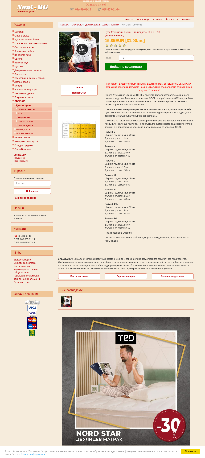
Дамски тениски (26, 109)
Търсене (32, 191)
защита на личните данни (27, 279)
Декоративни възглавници (27, 70)
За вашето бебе (22, 55)
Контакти (172, 19)
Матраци (19, 32)
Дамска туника (25, 125)
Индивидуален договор (26, 269)
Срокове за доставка (24, 263)
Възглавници (21, 62)
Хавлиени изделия (24, 93)
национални (24, 117)
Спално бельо (21, 35)
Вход (129, 19)
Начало (187, 19)
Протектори (20, 74)
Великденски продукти (26, 141)
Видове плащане (22, 259)
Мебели (18, 85)
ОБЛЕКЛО (19, 101)
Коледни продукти (23, 145)
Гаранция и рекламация (26, 275)
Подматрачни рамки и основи (29, 78)
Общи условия (21, 272)
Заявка (79, 87)
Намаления (19, 158)
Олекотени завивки (24, 47)
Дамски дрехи (24, 105)
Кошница (143, 19)
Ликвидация (20, 155)
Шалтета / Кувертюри (25, 89)
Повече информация (33, 454)
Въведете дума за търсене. (29, 178)
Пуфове (18, 66)
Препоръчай (79, 92)
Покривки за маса (23, 97)
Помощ (157, 19)
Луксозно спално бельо (26, 39)
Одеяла (18, 59)
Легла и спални (22, 82)
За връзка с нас (22, 282)
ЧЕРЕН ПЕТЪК (22, 137)
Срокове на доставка (172, 276)
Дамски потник (25, 121)
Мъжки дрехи (23, 129)
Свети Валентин (22, 149)
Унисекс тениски (24, 133)
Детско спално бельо (25, 51)
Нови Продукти (21, 161)
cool (20, 113)
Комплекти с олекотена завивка (30, 43)
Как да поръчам (22, 266)
